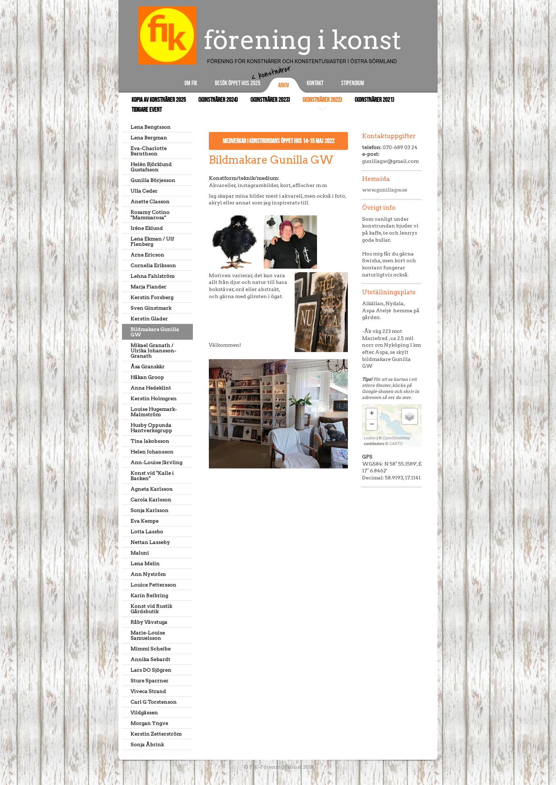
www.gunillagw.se (384, 190)
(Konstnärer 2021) (374, 100)
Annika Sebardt (150, 659)
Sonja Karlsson (149, 510)
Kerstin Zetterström (156, 734)
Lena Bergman (148, 138)
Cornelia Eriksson (153, 265)
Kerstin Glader (149, 319)
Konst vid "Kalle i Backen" (152, 475)
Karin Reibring (149, 595)
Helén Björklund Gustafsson (151, 166)
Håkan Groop (147, 377)
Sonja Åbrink (147, 744)
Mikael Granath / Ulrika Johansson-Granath (153, 350)
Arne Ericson (147, 255)
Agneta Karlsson (151, 489)
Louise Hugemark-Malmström (153, 411)
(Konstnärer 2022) (322, 100)
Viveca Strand (148, 691)
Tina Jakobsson (149, 441)
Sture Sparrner (149, 681)
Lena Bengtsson (150, 127)
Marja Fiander (148, 287)
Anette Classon (149, 201)
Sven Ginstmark (150, 308)
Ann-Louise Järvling (156, 462)
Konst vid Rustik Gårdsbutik (151, 608)
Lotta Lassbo (146, 531)
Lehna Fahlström (152, 276)
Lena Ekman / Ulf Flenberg (152, 241)
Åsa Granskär (147, 366)
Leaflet (370, 438)
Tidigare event (147, 109)
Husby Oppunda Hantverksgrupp (151, 427)
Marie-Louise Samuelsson (147, 635)
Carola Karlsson (150, 500)
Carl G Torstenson (153, 702)
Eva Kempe (144, 521)
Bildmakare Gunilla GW (154, 331)
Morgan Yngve (149, 723)
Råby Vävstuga (148, 622)
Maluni (139, 553)
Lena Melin (145, 563)
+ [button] (371, 413)
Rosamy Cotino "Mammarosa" (149, 214)
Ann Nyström (148, 574)
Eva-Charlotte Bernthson (148, 151)
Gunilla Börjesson (152, 180)
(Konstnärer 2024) (218, 100)
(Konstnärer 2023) (270, 100)
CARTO (396, 443)
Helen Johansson (151, 452)
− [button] (371, 424)
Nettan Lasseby (150, 542)
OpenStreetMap (396, 438)
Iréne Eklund (146, 228)
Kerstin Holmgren (153, 398)
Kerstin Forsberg (151, 297)
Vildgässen (144, 712)
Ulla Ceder (143, 191)
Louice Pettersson (153, 585)
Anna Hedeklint (150, 388)
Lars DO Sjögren (150, 670)
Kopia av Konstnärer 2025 (159, 100)
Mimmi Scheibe (150, 649)
